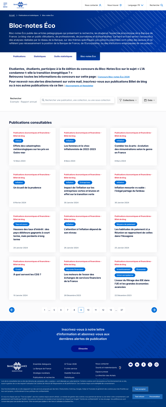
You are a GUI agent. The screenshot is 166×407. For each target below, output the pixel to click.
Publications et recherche (44, 377)
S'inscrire (83, 348)
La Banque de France (42, 368)
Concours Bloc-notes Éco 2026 (114, 77)
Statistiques (40, 56)
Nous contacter (102, 364)
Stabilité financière (72, 373)
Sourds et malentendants (106, 367)
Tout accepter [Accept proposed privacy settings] (140, 389)
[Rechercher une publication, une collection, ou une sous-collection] (78, 100)
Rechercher (15, 98)
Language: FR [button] (135, 5)
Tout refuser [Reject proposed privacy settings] (139, 397)
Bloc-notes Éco (88, 56)
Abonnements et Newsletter (79, 85)
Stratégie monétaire (41, 373)
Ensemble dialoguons (42, 364)
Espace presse (102, 372)
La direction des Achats (106, 375)
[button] (128, 100)
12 (104, 309)
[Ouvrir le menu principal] (5, 5)
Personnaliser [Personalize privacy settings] (155, 397)
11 (97, 309)
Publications (19, 56)
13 (112, 309)
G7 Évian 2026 (70, 364)
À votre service (70, 368)
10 (89, 309)
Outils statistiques (63, 56)
